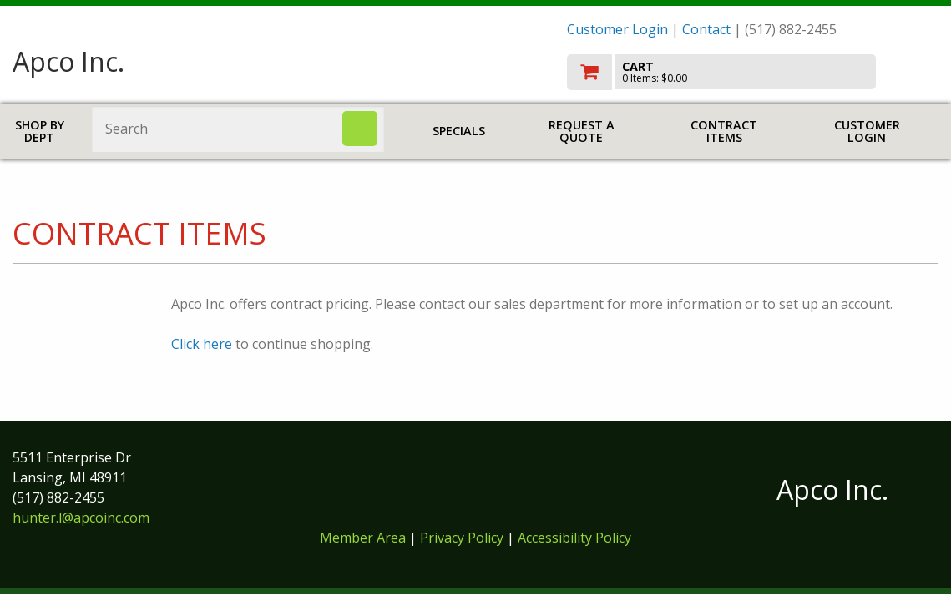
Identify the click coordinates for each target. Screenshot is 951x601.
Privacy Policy (463, 537)
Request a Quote (582, 131)
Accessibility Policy (574, 537)
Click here (201, 344)
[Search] (359, 128)
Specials (459, 131)
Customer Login (617, 29)
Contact (706, 29)
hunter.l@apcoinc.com (81, 517)
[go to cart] (752, 72)
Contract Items (723, 131)
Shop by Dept (39, 131)
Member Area (363, 537)
